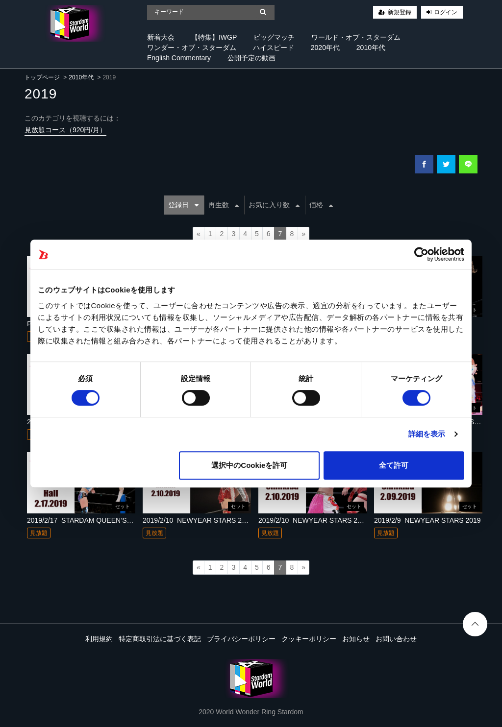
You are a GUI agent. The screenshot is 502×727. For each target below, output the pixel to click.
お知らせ (356, 639)
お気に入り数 (274, 205)
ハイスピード (273, 47)
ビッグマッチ (274, 37)
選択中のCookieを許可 (249, 465)
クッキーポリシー (308, 639)
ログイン (445, 12)
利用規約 (99, 639)
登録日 (183, 205)
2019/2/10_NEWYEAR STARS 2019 (198, 520)
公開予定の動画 (251, 58)
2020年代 (325, 47)
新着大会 (161, 37)
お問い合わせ (396, 639)
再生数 (223, 205)
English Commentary (179, 58)
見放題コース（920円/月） (65, 130)
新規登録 (399, 12)
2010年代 (370, 47)
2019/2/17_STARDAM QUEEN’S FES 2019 (93, 520)
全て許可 (393, 465)
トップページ (42, 77)
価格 (321, 205)
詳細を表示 (427, 434)
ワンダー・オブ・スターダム (191, 47)
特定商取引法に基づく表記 (160, 639)
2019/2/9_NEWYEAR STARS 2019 (427, 520)
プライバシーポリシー (241, 639)
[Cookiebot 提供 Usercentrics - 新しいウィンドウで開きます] (421, 254)
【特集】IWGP (214, 37)
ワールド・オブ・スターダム (356, 37)
